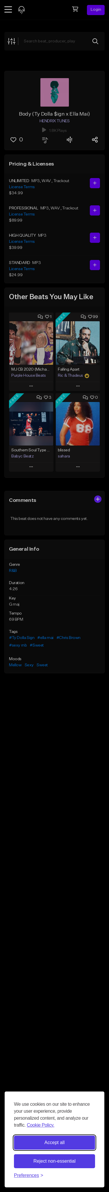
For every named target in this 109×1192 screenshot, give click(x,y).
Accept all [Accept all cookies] (54, 1142)
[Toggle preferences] (28, 1175)
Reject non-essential (54, 1161)
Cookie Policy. (40, 1125)
